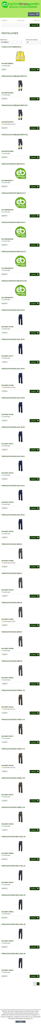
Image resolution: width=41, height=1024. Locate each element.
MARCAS (36, 20)
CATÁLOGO (20, 20)
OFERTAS (4, 20)
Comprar (34, 69)
